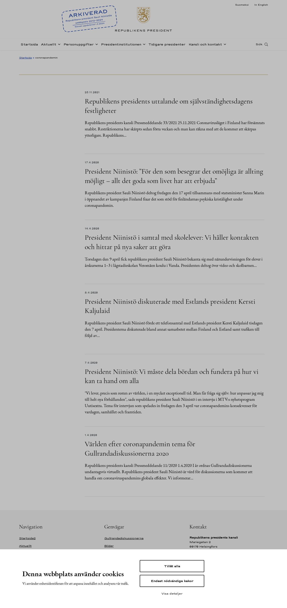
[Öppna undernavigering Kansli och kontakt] (224, 45)
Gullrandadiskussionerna (124, 538)
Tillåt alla (172, 566)
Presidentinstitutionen (121, 45)
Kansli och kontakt (205, 45)
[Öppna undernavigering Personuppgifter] (96, 45)
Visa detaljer (172, 593)
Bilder (109, 546)
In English (261, 4)
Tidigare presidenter (166, 45)
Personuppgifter (78, 45)
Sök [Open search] (259, 45)
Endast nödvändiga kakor (172, 581)
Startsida (29, 45)
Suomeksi (242, 4)
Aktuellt (48, 45)
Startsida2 (27, 538)
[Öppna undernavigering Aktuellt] (58, 45)
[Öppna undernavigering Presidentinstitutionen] (143, 45)
